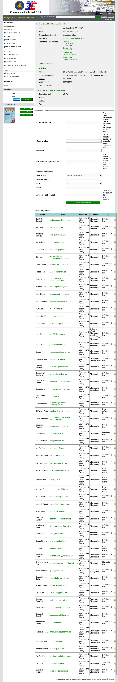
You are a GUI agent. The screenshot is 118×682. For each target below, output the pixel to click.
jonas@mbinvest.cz (57, 345)
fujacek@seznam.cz (58, 272)
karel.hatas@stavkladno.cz (60, 280)
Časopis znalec (10, 73)
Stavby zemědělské (70, 59)
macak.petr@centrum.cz (59, 448)
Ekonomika (67, 42)
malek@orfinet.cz (57, 456)
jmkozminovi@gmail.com (60, 389)
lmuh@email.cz (56, 309)
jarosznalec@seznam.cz (59, 324)
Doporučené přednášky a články (16, 65)
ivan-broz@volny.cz (71, 32)
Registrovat (16, 99)
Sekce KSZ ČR (109, 19)
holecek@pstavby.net (58, 287)
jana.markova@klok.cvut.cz (61, 489)
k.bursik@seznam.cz (58, 242)
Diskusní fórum (8, 81)
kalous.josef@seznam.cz (60, 352)
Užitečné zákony (10, 58)
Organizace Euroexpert (13, 47)
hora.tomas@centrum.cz (60, 294)
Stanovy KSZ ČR (10, 43)
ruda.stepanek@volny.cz (59, 615)
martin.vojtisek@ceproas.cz (61, 656)
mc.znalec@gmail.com (59, 250)
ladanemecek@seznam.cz (60, 519)
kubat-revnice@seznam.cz (60, 418)
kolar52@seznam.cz (58, 359)
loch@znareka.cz (57, 441)
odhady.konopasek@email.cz (61, 382)
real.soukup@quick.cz (58, 600)
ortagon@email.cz (57, 548)
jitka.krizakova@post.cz (59, 411)
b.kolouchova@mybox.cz (60, 374)
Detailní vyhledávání (107, 17)
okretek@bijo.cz (56, 405)
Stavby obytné (68, 50)
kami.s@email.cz (56, 622)
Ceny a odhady (69, 43)
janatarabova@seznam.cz (60, 632)
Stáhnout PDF (28, 108)
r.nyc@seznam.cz (57, 534)
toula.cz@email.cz (57, 641)
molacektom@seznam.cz (60, 504)
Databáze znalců (9, 26)
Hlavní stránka (9, 22)
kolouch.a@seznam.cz (59, 367)
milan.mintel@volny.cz (59, 497)
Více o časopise (27, 115)
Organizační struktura (12, 32)
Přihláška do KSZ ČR (11, 54)
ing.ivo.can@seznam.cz (59, 258)
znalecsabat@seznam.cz (60, 608)
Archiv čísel (29, 112)
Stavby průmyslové (70, 54)
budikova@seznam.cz (58, 235)
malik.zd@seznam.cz (58, 463)
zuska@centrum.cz (57, 663)
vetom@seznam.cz (57, 511)
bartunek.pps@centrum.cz (60, 220)
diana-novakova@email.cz (60, 526)
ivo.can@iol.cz (55, 256)
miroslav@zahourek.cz (59, 671)
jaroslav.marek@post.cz (59, 470)
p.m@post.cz (55, 480)
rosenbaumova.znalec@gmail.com (64, 563)
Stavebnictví (67, 48)
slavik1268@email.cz (58, 593)
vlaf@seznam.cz (56, 433)
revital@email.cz (56, 420)
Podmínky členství (11, 40)
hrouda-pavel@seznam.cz (60, 301)
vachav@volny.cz (57, 649)
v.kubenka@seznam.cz (59, 426)
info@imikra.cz (56, 396)
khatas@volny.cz (56, 278)
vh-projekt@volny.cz (58, 403)
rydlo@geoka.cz (56, 571)
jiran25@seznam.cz (58, 334)
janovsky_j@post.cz (58, 316)
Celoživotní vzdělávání (12, 61)
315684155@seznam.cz (59, 264)
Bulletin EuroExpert (12, 76)
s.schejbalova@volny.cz (59, 578)
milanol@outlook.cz (57, 541)
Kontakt (6, 85)
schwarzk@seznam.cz (59, 585)
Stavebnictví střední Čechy (73, 38)
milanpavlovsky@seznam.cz (61, 556)
